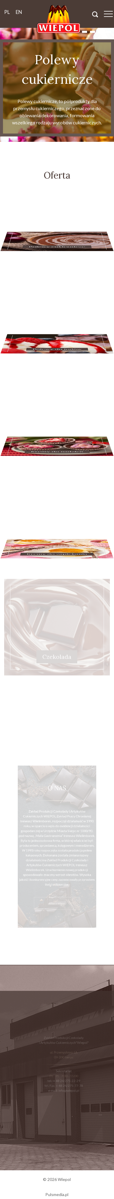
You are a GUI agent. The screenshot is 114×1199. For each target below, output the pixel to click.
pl (7, 12)
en (19, 12)
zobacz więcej (57, 897)
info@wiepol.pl (68, 1088)
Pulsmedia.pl (56, 1194)
